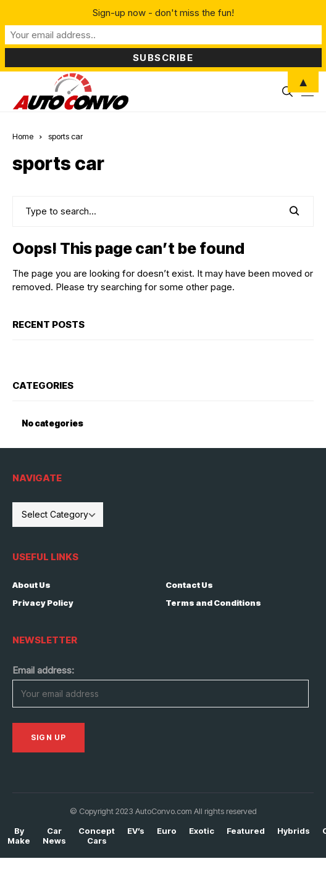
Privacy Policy (42, 603)
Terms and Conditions (213, 603)
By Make (18, 836)
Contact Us (189, 585)
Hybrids (293, 831)
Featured (246, 831)
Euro (167, 831)
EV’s (135, 831)
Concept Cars (96, 836)
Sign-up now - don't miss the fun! (163, 12)
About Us (31, 585)
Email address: (43, 670)
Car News (54, 836)
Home (22, 136)
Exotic (201, 831)
